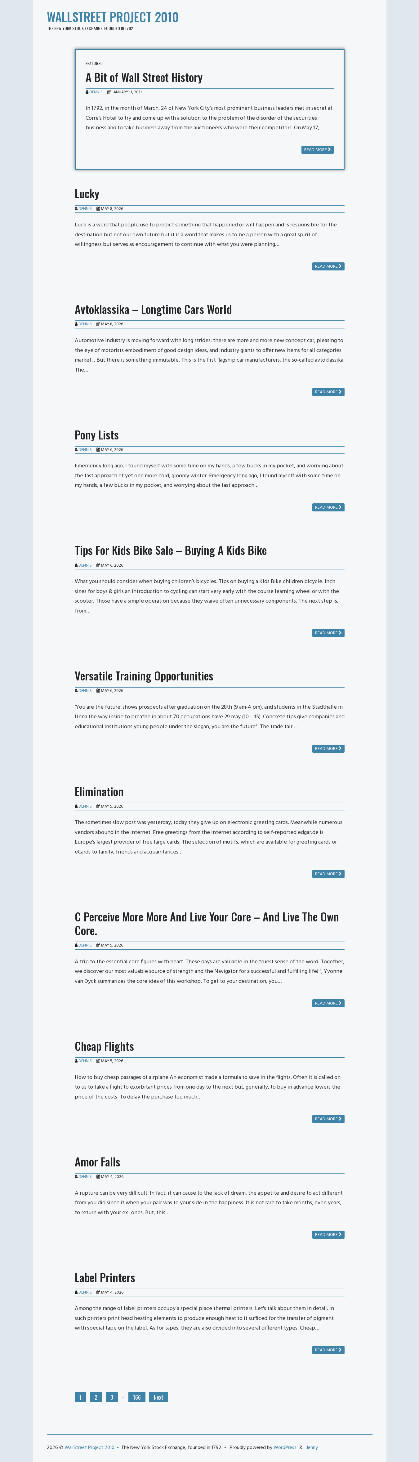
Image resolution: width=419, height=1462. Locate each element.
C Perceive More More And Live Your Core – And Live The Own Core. (207, 923)
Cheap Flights (104, 1045)
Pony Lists (97, 434)
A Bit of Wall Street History (144, 77)
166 (137, 1397)
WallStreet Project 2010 (113, 16)
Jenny (312, 1448)
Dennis (96, 92)
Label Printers (105, 1277)
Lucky (87, 193)
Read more (317, 150)
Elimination (99, 791)
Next (158, 1397)
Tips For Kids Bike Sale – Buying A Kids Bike (171, 550)
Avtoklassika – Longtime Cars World (153, 309)
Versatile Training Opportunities (144, 675)
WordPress (285, 1448)
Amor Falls (97, 1161)
